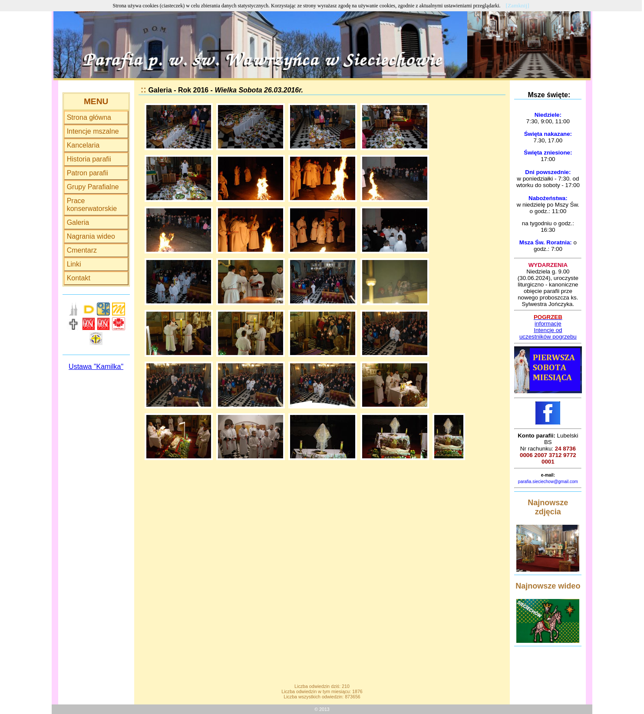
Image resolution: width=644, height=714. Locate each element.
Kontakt (78, 278)
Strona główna (89, 117)
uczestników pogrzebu (548, 336)
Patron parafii (87, 173)
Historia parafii (89, 159)
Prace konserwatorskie (92, 204)
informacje (548, 323)
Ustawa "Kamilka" (96, 366)
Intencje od (548, 330)
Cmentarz (82, 250)
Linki (74, 264)
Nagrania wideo (91, 236)
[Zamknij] (517, 5)
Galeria (78, 222)
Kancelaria (83, 145)
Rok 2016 (193, 90)
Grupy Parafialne (93, 187)
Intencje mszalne (93, 131)
